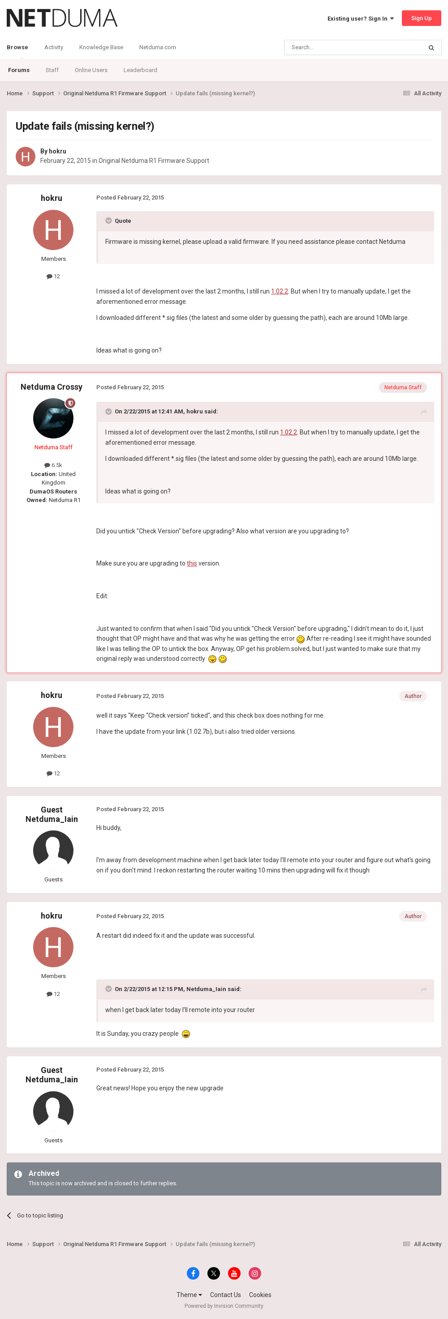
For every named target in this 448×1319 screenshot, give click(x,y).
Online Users (91, 70)
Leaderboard (140, 70)
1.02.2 (279, 291)
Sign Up (421, 18)
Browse (17, 51)
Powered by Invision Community (224, 1306)
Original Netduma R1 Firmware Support (154, 160)
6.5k (53, 465)
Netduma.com (157, 47)
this (192, 563)
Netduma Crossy (51, 386)
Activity (53, 47)
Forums (19, 70)
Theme (189, 1294)
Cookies (260, 1294)
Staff (52, 70)
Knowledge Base (101, 47)
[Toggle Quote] (109, 220)
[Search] (331, 47)
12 (53, 276)
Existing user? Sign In (360, 18)
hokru (57, 151)
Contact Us (225, 1294)
